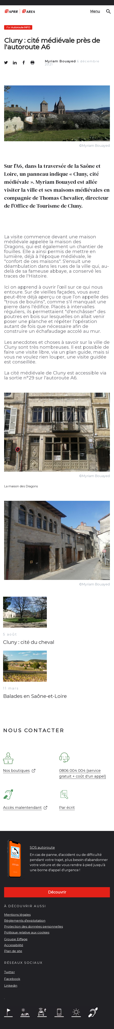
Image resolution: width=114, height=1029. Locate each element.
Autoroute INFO (18, 27)
